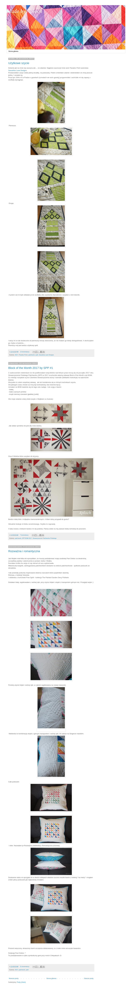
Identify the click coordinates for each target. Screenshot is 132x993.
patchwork (31, 355)
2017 (16, 355)
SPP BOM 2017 (27, 538)
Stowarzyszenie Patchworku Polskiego (44, 538)
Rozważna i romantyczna (24, 551)
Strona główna (13, 51)
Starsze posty (88, 978)
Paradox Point (23, 355)
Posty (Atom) (21, 982)
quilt (36, 355)
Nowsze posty (14, 978)
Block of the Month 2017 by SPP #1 (30, 367)
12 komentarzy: (25, 352)
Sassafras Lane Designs (46, 355)
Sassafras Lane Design (17, 70)
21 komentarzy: (25, 966)
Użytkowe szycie (18, 63)
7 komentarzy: (24, 535)
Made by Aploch (24, 11)
